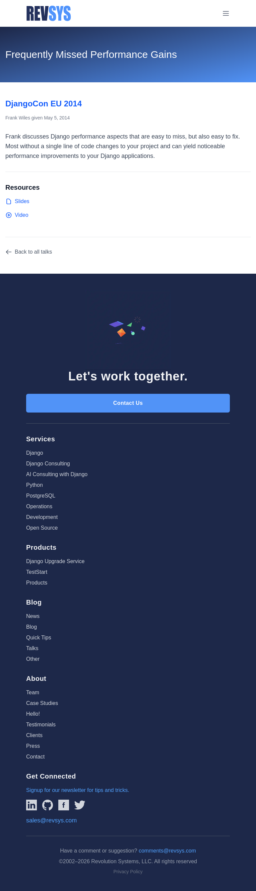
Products (36, 583)
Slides (17, 201)
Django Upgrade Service (55, 561)
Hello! (33, 714)
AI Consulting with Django (56, 474)
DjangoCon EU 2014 (43, 103)
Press (33, 746)
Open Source (42, 528)
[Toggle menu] (226, 13)
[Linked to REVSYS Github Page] (47, 805)
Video (16, 215)
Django (34, 453)
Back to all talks (28, 252)
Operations (39, 506)
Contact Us (128, 403)
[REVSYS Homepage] (48, 13)
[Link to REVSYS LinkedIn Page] (31, 805)
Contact (35, 757)
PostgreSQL (40, 496)
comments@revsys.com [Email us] (167, 851)
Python (34, 485)
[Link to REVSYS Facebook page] (63, 805)
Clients (34, 735)
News (33, 616)
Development (42, 517)
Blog (31, 627)
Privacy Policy (127, 871)
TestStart (36, 572)
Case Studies (42, 703)
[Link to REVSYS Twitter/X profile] (79, 805)
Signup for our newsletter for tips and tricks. (77, 790)
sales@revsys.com (51, 820)
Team (32, 692)
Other (33, 659)
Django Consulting (48, 463)
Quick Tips (38, 637)
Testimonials (41, 724)
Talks (32, 648)
